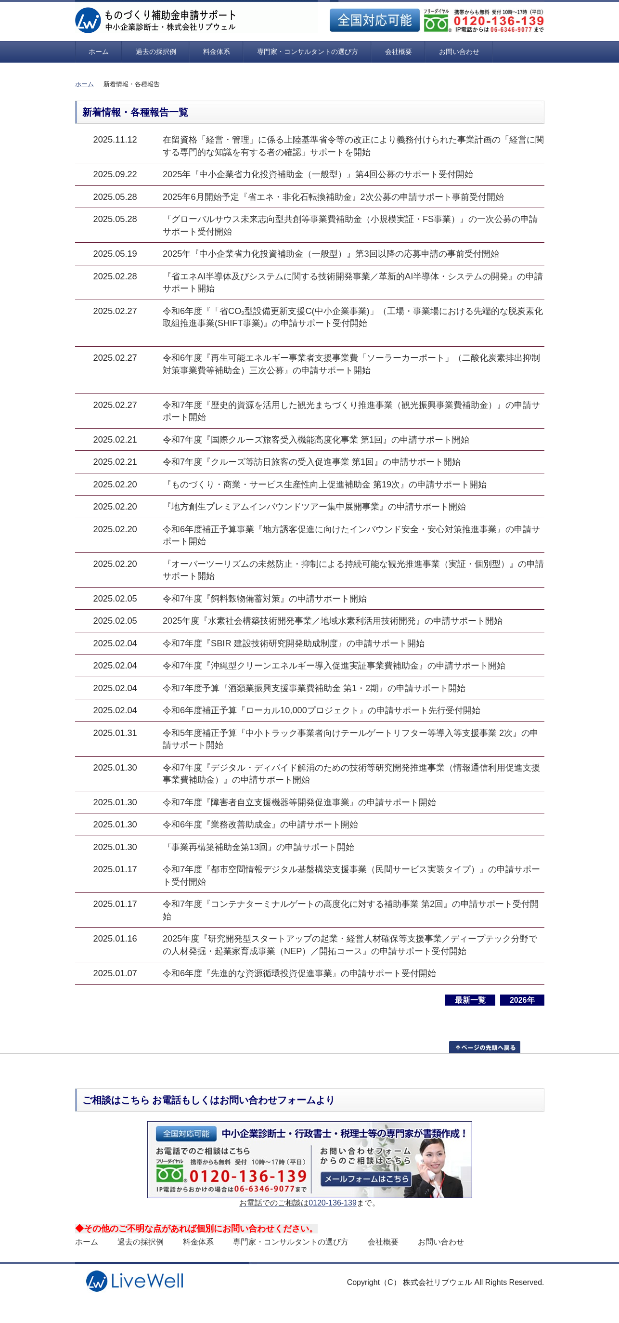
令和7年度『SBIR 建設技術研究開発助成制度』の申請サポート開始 (294, 643)
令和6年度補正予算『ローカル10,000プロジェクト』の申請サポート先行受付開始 (321, 710)
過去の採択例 (156, 51)
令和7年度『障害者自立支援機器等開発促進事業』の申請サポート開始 (299, 802)
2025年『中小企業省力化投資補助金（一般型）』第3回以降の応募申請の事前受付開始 (331, 254)
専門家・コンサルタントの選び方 (307, 51)
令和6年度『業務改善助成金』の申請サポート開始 (260, 824)
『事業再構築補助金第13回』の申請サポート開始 (258, 847)
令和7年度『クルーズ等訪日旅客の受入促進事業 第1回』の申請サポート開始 (312, 462)
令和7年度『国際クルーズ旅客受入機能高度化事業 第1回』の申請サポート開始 (316, 439)
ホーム (99, 51)
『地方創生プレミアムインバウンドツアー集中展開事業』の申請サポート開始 (314, 506)
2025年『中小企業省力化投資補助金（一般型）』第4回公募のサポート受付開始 (318, 174)
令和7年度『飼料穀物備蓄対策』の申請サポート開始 (265, 598)
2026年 (522, 1000)
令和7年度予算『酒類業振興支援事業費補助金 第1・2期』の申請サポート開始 (314, 688)
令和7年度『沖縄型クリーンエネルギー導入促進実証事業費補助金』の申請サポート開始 (334, 665)
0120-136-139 (333, 1203)
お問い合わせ (459, 51)
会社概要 (398, 51)
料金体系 (216, 51)
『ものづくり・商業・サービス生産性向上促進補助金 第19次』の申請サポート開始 (325, 484)
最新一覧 (470, 1000)
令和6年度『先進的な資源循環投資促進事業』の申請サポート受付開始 (299, 973)
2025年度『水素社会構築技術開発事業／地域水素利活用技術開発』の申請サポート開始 (333, 621)
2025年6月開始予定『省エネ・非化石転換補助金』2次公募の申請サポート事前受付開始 (333, 197)
